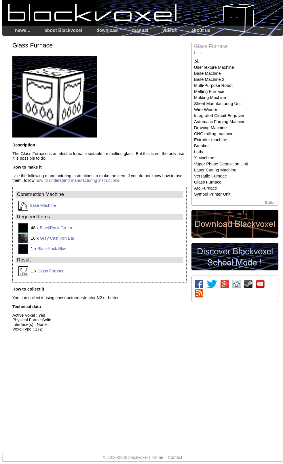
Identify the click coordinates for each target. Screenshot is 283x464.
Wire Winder (205, 109)
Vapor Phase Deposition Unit (221, 164)
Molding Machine (210, 97)
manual (140, 30)
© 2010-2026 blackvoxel (125, 457)
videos (169, 30)
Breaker (201, 146)
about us (200, 30)
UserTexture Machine (214, 67)
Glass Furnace (50, 271)
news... (22, 30)
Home (199, 53)
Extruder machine (210, 140)
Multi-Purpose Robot (213, 85)
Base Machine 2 (209, 79)
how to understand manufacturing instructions (77, 180)
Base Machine (37, 205)
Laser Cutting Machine (215, 170)
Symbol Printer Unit (212, 194)
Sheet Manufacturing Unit (218, 103)
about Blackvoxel (63, 30)
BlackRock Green (56, 228)
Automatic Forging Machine (220, 121)
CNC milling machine (213, 133)
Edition (270, 202)
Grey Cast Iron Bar (57, 238)
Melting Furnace (209, 91)
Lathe (199, 152)
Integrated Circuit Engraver (219, 115)
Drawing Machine (210, 127)
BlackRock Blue (52, 248)
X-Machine (204, 158)
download (107, 30)
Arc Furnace (205, 188)
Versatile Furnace (210, 176)
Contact (175, 457)
